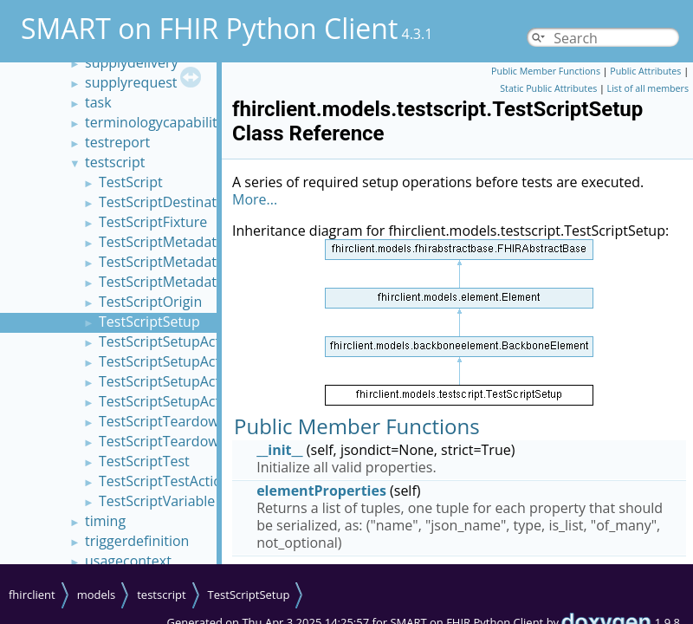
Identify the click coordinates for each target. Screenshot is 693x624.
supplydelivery (131, 62)
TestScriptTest (144, 461)
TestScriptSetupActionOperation (202, 381)
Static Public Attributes (548, 88)
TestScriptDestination (167, 201)
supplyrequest (131, 82)
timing (105, 520)
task (98, 102)
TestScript (131, 182)
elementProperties (321, 490)
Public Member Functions (545, 71)
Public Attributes (645, 71)
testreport (117, 142)
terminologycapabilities (160, 122)
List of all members (648, 88)
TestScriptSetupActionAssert (190, 361)
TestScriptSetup (149, 321)
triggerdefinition (137, 540)
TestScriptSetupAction (170, 341)
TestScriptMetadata (161, 241)
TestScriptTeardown (163, 421)
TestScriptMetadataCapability (193, 261)
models (96, 594)
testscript (115, 162)
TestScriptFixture (153, 221)
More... (254, 199)
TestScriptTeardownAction (183, 441)
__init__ (279, 449)
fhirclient (32, 594)
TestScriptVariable (157, 500)
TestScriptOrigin (150, 301)
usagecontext (128, 560)
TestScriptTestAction (164, 481)
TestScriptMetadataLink (174, 281)
